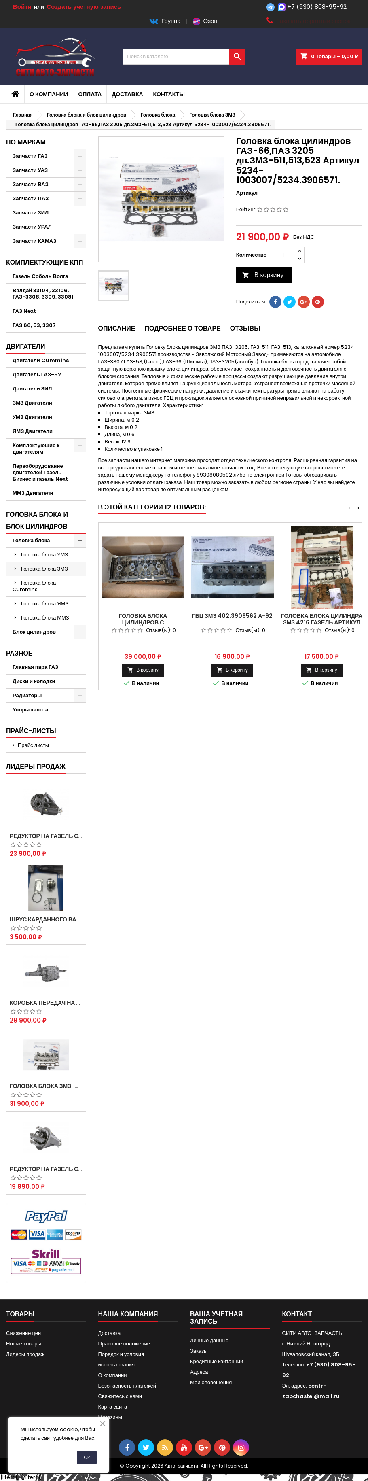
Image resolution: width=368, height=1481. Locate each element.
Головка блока (31, 540)
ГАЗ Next (24, 311)
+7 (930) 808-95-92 (317, 6)
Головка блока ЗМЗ (44, 569)
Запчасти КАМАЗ (34, 241)
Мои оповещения (211, 1382)
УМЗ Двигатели (32, 417)
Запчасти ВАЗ (31, 184)
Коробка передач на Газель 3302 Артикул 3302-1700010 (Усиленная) (46, 1002)
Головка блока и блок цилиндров (37, 520)
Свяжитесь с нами (120, 1396)
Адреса (199, 1372)
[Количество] (283, 255)
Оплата (90, 94)
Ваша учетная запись (216, 1317)
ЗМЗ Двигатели (32, 403)
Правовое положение (124, 1343)
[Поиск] (184, 57)
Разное (19, 653)
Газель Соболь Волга (40, 276)
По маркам (26, 142)
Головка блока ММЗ (45, 618)
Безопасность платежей (127, 1386)
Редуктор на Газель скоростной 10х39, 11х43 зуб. (46, 1169)
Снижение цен (23, 1333)
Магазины (110, 1417)
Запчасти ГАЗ (30, 156)
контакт (297, 1314)
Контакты (169, 94)
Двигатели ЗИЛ (32, 389)
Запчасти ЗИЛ (31, 212)
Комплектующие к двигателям (36, 448)
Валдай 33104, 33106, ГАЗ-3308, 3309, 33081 (43, 293)
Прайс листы (33, 745)
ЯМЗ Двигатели (33, 431)
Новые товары (23, 1343)
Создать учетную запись (84, 6)
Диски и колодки (34, 681)
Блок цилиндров (34, 632)
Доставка (127, 94)
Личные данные (209, 1340)
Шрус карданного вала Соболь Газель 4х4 (46, 919)
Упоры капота (30, 709)
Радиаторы (27, 695)
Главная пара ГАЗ (35, 667)
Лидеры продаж (36, 766)
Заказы (198, 1351)
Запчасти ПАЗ (31, 198)
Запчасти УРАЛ (32, 227)
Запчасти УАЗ (30, 170)
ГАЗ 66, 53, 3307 (34, 325)
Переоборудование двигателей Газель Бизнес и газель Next (40, 472)
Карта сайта (112, 1407)
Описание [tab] (116, 328)
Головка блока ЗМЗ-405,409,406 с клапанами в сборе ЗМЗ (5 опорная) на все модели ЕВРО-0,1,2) (46, 1086)
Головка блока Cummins (34, 586)
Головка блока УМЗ (44, 554)
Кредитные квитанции (216, 1361)
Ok (87, 1457)
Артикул (247, 193)
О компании (49, 94)
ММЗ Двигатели (33, 493)
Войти (22, 6)
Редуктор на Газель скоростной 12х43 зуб (46, 836)
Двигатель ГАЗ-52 (37, 374)
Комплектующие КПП (44, 262)
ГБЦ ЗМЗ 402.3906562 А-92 (232, 616)
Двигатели (25, 346)
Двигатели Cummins (41, 360)
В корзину (263, 275)
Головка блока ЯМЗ (44, 603)
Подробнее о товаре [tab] (182, 328)
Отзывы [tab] (245, 328)
